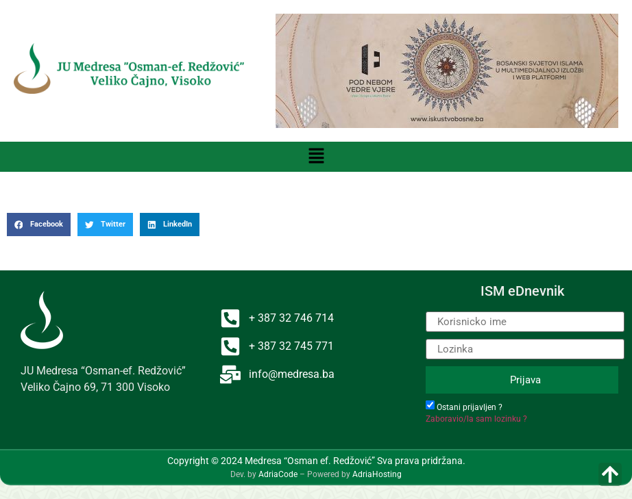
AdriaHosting (377, 474)
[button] (316, 157)
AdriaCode (277, 474)
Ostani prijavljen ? (469, 407)
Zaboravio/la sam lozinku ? (476, 419)
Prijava (525, 380)
